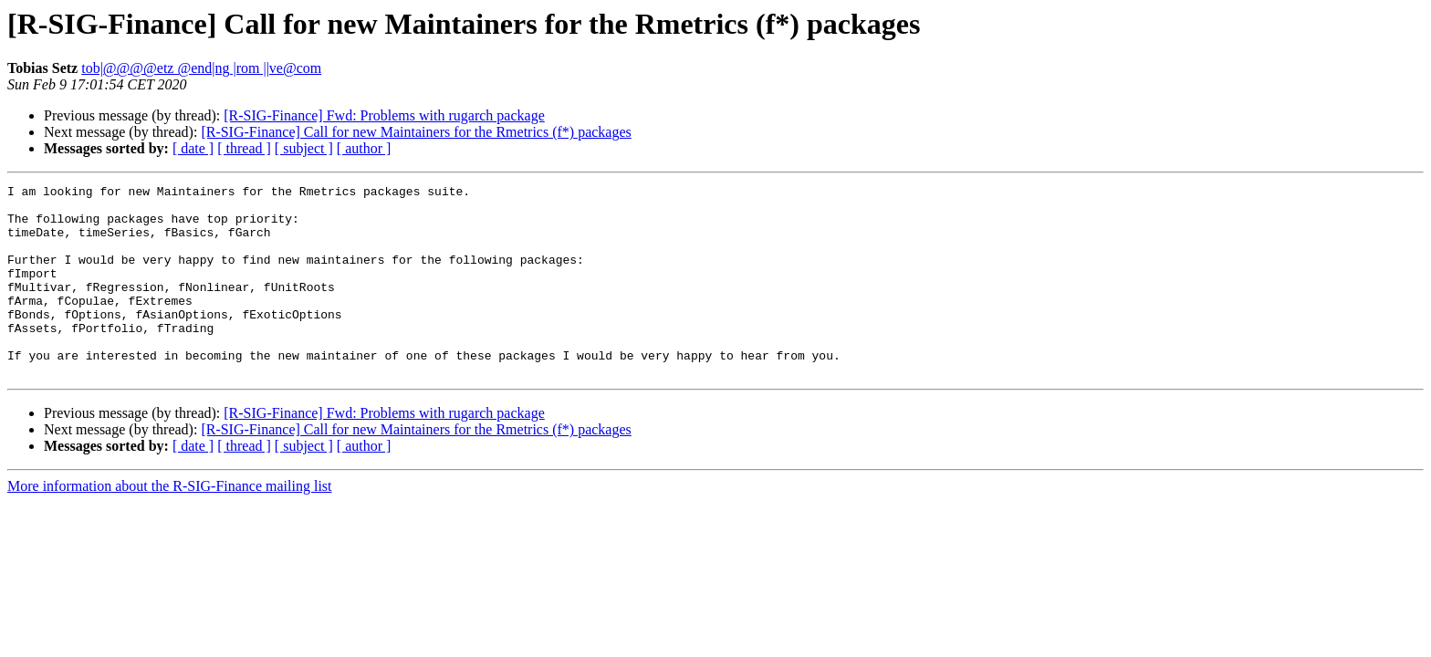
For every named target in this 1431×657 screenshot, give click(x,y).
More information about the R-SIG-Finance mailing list (169, 524)
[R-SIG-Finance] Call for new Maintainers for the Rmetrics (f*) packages (416, 132)
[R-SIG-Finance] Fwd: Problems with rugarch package (384, 115)
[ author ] (364, 148)
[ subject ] (304, 148)
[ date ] (193, 148)
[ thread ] (244, 148)
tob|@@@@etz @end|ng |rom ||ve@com (201, 68)
